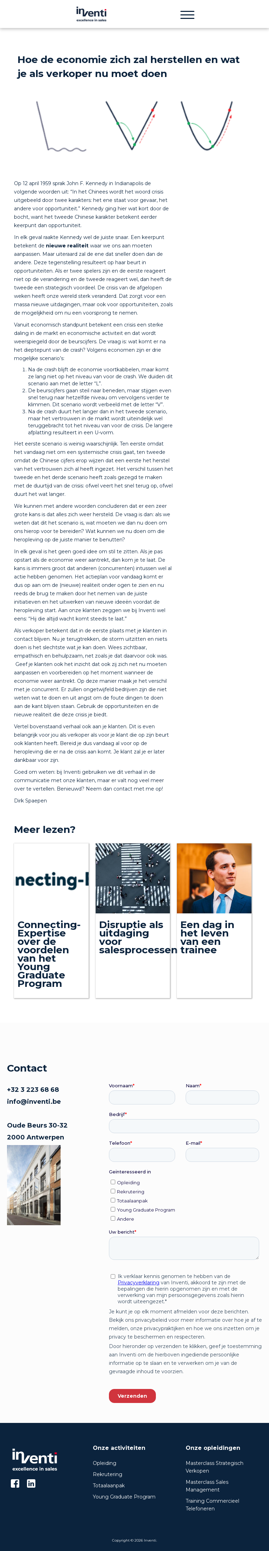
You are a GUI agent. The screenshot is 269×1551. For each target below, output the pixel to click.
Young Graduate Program (124, 1497)
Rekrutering (107, 1474)
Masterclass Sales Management (207, 1486)
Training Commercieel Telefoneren (212, 1505)
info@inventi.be (34, 1102)
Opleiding (104, 1463)
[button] (187, 14)
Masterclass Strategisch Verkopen (214, 1467)
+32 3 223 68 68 (33, 1090)
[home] (91, 13)
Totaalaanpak (109, 1485)
